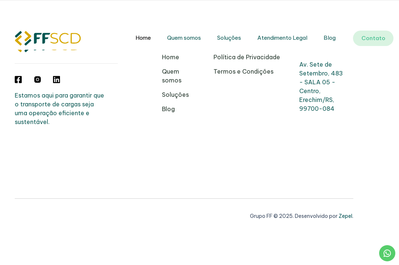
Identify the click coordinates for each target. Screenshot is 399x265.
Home (143, 37)
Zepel (345, 216)
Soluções (229, 37)
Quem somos (184, 37)
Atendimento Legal (282, 37)
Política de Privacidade (246, 57)
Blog (330, 37)
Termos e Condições (243, 71)
